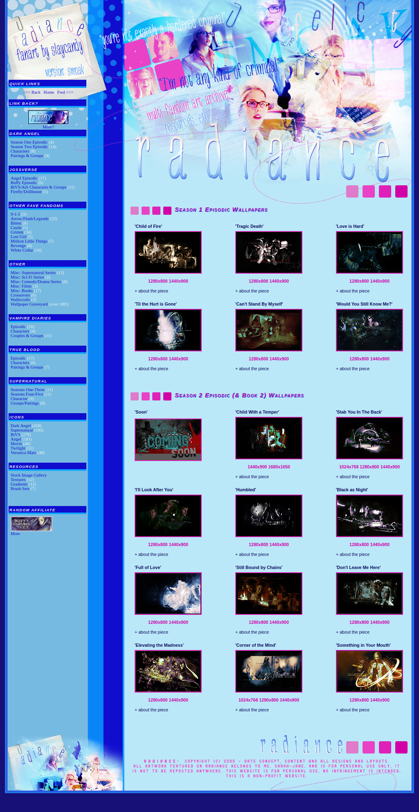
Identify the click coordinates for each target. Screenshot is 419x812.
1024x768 (348, 466)
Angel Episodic (24, 178)
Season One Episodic (29, 142)
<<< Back (32, 92)
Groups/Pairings (25, 403)
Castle (16, 227)
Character (19, 398)
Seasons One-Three (28, 389)
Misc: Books (22, 290)
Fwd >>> (65, 92)
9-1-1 (15, 214)
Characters (20, 151)
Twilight (18, 448)
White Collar (22, 250)
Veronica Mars (23, 452)
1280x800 (157, 281)
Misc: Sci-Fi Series (27, 277)
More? (48, 127)
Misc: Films (21, 286)
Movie (16, 443)
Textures (18, 479)
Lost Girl (19, 236)
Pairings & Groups (27, 155)
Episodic (18, 326)
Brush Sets (20, 488)
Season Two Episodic (29, 146)
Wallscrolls (20, 299)
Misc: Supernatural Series (33, 272)
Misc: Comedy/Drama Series (36, 281)
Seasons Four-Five (27, 394)
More (15, 533)
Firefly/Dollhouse (26, 191)
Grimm (17, 232)
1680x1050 (279, 466)
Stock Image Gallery (29, 475)
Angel (16, 439)
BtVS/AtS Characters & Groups (38, 187)
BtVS (15, 434)
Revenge (18, 245)
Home (48, 92)
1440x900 (178, 281)
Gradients (19, 484)
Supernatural (22, 430)
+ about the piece (151, 290)
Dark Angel (21, 425)
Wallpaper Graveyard (29, 304)
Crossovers (20, 295)
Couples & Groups (27, 335)
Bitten (16, 223)
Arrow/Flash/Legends (30, 218)
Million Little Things (29, 241)
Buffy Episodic (24, 182)
